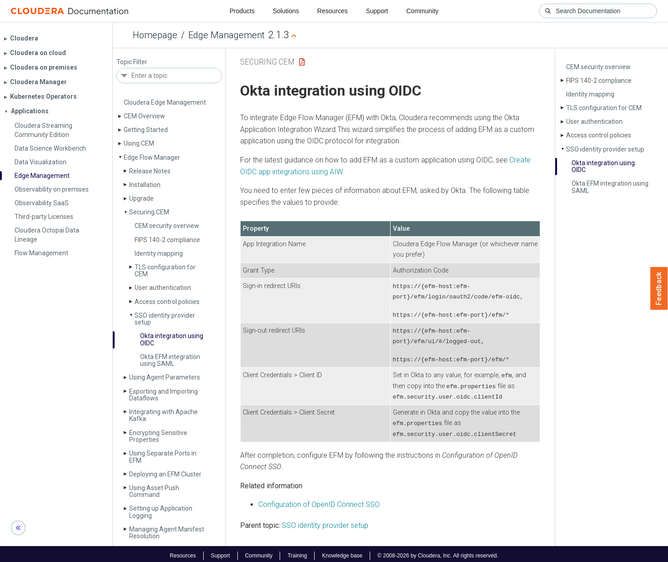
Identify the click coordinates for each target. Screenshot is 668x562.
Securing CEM (149, 212)
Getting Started (146, 129)
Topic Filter (131, 62)
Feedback (659, 288)
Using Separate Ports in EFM (162, 457)
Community (423, 11)
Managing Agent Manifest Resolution (166, 533)
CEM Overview (144, 116)
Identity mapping (159, 253)
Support (377, 11)
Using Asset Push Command (154, 491)
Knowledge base (342, 552)
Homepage (155, 35)
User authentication (163, 287)
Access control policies (167, 301)
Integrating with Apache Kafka (163, 415)
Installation (145, 184)
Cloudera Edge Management (165, 102)
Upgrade (141, 198)
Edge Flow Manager (152, 157)
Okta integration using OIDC (171, 339)
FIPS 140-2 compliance (167, 239)
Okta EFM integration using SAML (170, 360)
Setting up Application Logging (160, 512)
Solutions (286, 11)
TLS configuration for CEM (165, 270)
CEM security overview (167, 225)
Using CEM (139, 143)
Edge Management (226, 35)
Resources (332, 11)
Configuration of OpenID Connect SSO (319, 501)
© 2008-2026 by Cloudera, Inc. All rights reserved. (437, 552)
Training (297, 552)
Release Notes (150, 171)
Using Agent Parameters (164, 377)
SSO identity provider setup (165, 319)
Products (242, 11)
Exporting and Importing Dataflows (163, 395)
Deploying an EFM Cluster (165, 474)
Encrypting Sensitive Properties (158, 436)
